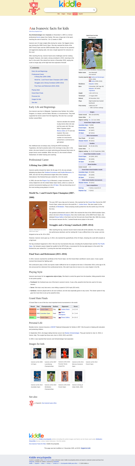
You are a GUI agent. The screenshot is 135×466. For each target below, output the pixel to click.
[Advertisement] (67, 20)
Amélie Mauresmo (66, 172)
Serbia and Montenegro (97, 77)
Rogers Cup (46, 180)
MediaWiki (56, 461)
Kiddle (31, 463)
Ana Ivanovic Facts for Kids (37, 444)
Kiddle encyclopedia (45, 439)
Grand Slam (92, 202)
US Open (81, 133)
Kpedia (75, 13)
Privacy (49, 463)
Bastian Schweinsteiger (72, 333)
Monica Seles (61, 131)
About (42, 463)
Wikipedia (31, 461)
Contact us (56, 463)
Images (63, 13)
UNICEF (53, 327)
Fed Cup (81, 188)
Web (59, 13)
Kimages (69, 13)
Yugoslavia (92, 90)
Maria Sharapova (65, 215)
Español (81, 13)
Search (94, 10)
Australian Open (83, 125)
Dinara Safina (59, 217)
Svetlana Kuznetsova (51, 172)
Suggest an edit (85, 448)
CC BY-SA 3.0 (47, 460)
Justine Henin (83, 204)
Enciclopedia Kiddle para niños (69, 463)
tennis (39, 37)
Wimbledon (82, 130)
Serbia (93, 81)
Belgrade (91, 84)
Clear (90, 9)
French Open (82, 127)
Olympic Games (83, 140)
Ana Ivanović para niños (49, 403)
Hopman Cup (82, 190)
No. (90, 120)
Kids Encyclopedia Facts (35, 31)
